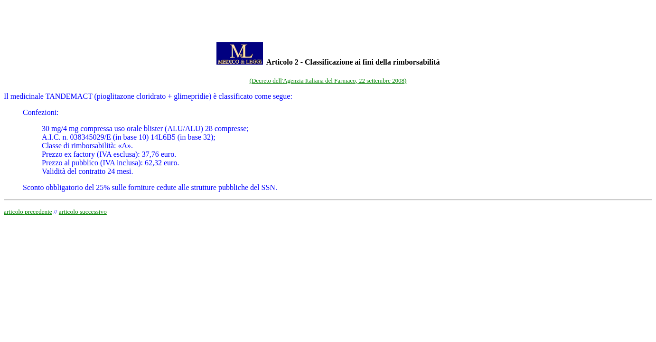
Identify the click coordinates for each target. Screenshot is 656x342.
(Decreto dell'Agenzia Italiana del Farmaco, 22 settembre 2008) (328, 80)
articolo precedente (28, 211)
